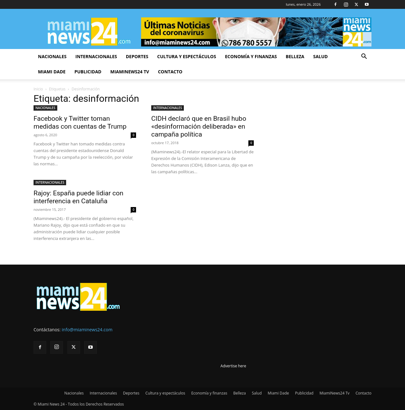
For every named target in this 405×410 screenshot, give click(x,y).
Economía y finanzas (251, 56)
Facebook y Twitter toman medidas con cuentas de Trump (80, 122)
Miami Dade (51, 72)
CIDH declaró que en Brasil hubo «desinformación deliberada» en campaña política (198, 126)
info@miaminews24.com (87, 330)
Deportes (137, 56)
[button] (363, 57)
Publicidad (87, 72)
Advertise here (233, 366)
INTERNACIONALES (167, 108)
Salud (320, 56)
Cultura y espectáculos (186, 56)
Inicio (38, 89)
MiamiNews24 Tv (129, 72)
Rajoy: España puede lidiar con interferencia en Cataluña (78, 197)
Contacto (170, 72)
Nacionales (52, 56)
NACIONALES (45, 108)
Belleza (295, 56)
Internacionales (96, 56)
